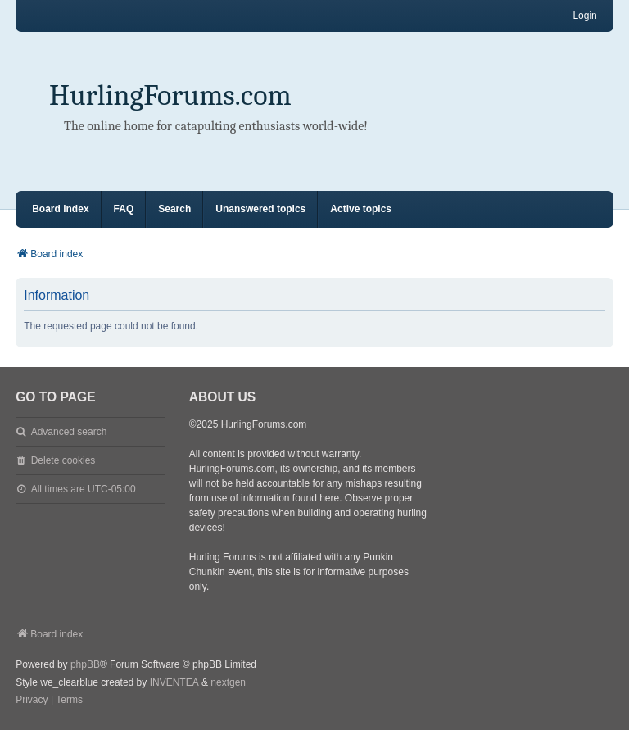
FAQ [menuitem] (124, 209)
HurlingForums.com (170, 95)
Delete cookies (63, 460)
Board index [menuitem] (60, 209)
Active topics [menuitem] (360, 209)
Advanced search (69, 432)
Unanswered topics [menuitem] (260, 209)
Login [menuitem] (584, 15)
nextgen (228, 682)
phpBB (85, 664)
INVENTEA (174, 682)
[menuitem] (32, 700)
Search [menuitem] (174, 209)
